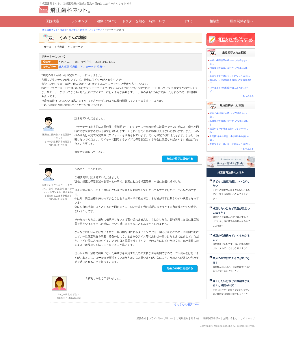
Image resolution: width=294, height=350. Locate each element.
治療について (107, 21)
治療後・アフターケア (83, 66)
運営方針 (186, 331)
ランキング (79, 21)
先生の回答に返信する (180, 158)
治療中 (101, 66)
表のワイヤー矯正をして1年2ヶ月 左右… (230, 76)
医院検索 (52, 21)
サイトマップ (246, 331)
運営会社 (123, 331)
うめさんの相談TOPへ (187, 304)
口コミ (188, 21)
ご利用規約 (171, 331)
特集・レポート (160, 21)
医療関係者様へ (241, 21)
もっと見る (248, 96)
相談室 (215, 21)
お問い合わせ (226, 331)
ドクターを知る (133, 21)
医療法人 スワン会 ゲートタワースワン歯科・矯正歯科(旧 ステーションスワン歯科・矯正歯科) (58, 188)
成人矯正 (63, 66)
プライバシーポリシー (146, 331)
